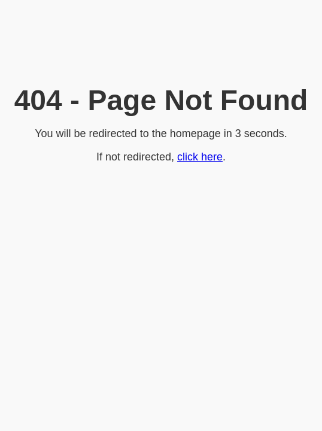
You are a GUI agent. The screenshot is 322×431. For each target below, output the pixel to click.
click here (200, 157)
